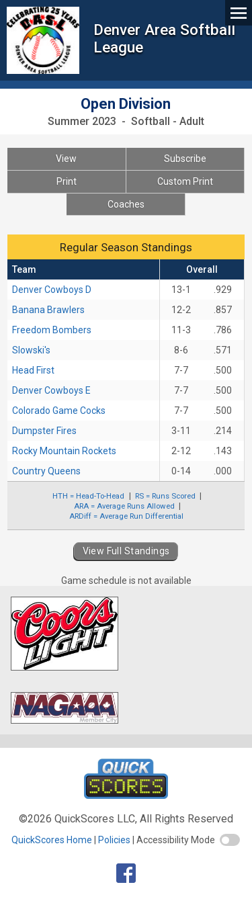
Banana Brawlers (48, 309)
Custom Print (185, 181)
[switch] (230, 840)
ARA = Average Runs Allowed (124, 506)
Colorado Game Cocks (59, 410)
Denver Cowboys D (51, 289)
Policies (114, 839)
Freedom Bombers (51, 330)
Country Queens (46, 471)
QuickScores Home (51, 839)
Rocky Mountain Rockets (64, 450)
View (66, 158)
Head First (33, 370)
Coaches (126, 204)
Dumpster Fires (44, 430)
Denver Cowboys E (51, 390)
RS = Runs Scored (165, 496)
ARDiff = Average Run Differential (126, 516)
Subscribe (185, 158)
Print (66, 181)
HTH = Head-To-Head (88, 496)
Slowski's (31, 350)
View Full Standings (126, 551)
